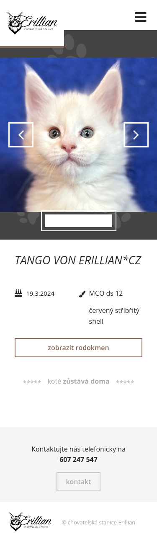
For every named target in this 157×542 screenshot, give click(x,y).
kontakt (78, 481)
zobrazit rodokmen (78, 347)
